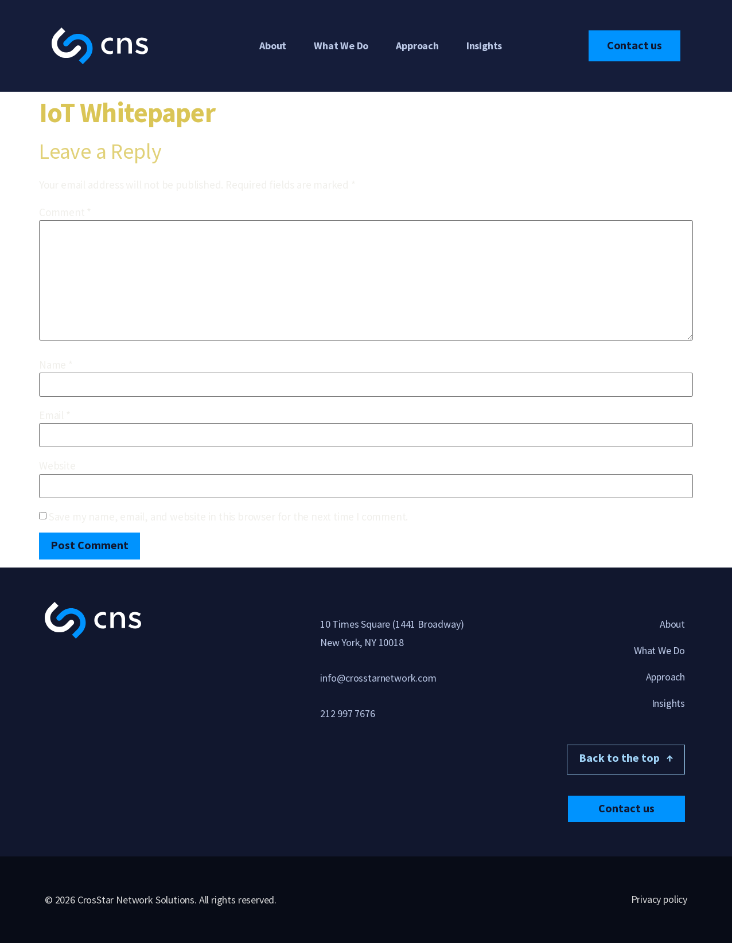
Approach (417, 45)
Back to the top (626, 757)
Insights (484, 45)
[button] (626, 808)
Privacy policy (659, 898)
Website (57, 465)
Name (56, 364)
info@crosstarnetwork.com (378, 677)
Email (55, 415)
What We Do (341, 45)
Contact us (634, 45)
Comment (65, 212)
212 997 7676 (347, 713)
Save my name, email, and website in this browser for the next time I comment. (228, 516)
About (272, 45)
